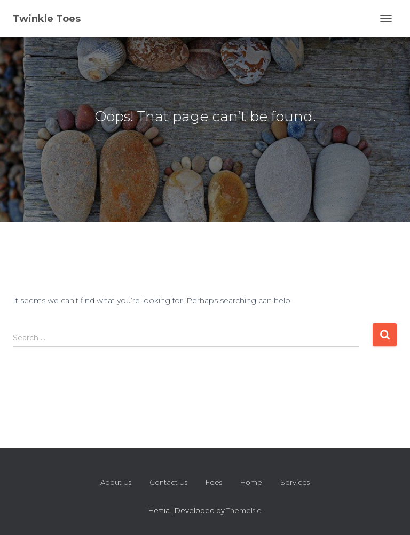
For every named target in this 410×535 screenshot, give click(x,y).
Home (251, 482)
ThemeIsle (244, 510)
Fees (214, 482)
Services (295, 482)
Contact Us (168, 482)
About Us (115, 482)
